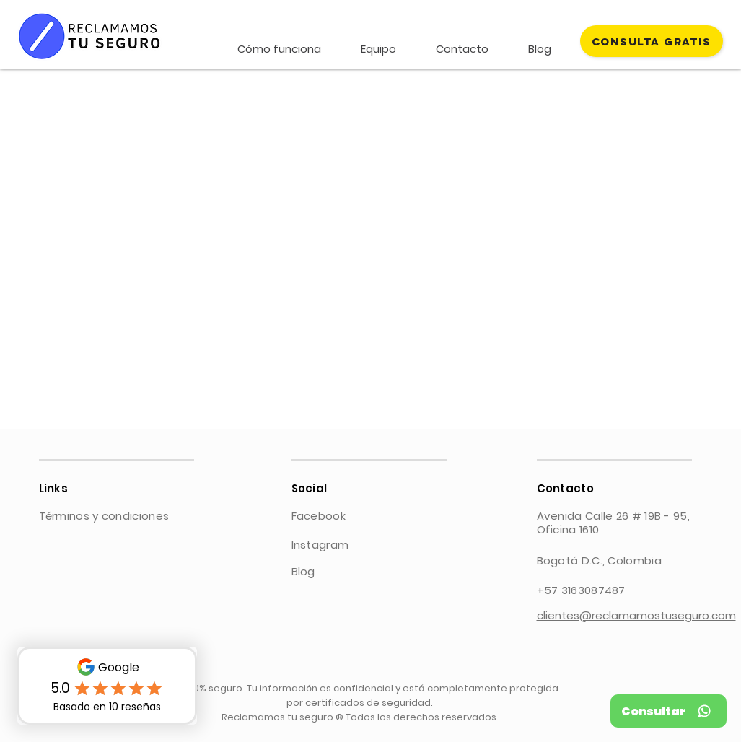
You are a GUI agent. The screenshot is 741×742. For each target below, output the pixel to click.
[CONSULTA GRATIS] (651, 41)
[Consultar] (668, 711)
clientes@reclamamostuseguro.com (636, 615)
